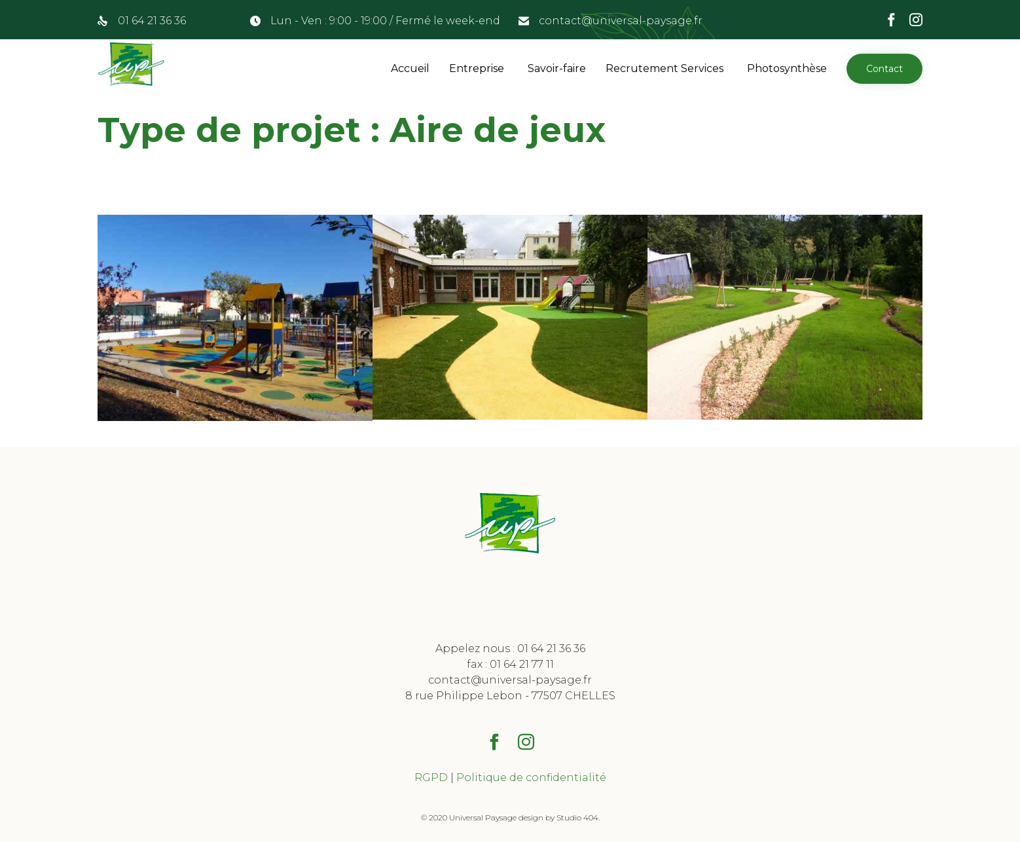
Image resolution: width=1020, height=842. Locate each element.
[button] (884, 69)
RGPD (431, 777)
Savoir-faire (557, 68)
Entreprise (476, 68)
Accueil (410, 68)
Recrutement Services (664, 68)
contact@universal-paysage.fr (620, 20)
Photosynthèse (787, 68)
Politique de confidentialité (531, 777)
